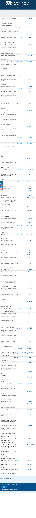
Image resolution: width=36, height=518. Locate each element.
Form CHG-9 (19, 143)
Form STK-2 (19, 75)
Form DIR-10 (29, 391)
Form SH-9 (29, 252)
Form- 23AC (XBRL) (30, 444)
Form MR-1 (29, 322)
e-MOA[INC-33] (30, 192)
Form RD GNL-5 (20, 57)
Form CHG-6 (19, 139)
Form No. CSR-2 (30, 371)
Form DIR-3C (29, 18)
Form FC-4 (29, 267)
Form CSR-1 (29, 174)
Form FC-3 (29, 126)
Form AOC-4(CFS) (20, 344)
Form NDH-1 (29, 399)
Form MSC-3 (29, 269)
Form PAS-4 (19, 411)
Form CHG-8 (19, 61)
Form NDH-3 (29, 403)
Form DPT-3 (19, 234)
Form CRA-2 (29, 31)
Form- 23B (29, 469)
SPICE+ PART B (30, 213)
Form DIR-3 (29, 155)
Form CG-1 (19, 27)
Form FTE (19, 95)
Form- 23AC (29, 460)
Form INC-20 (29, 294)
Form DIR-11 (29, 261)
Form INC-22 (29, 107)
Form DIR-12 (29, 118)
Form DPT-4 (19, 244)
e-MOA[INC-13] (30, 188)
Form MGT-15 (29, 286)
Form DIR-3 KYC (20, 169)
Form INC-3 (29, 101)
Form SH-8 (29, 250)
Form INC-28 (29, 298)
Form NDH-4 (29, 218)
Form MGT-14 (29, 257)
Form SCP (19, 308)
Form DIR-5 (29, 158)
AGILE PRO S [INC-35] (31, 197)
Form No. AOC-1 (29, 357)
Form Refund (19, 383)
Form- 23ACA (29, 464)
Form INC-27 (29, 110)
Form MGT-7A (29, 341)
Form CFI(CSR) (30, 301)
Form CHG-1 (19, 133)
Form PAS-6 (29, 414)
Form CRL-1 (29, 21)
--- (27, 411)
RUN (28, 206)
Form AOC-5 (29, 288)
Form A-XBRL (29, 431)
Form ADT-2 (19, 37)
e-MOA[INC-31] (30, 190)
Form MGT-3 (29, 281)
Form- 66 (28, 471)
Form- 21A (29, 456)
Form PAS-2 (29, 409)
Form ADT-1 (29, 236)
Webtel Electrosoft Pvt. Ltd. (11, 489)
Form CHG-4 (19, 137)
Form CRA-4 (29, 230)
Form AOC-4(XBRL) (21, 333)
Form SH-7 (29, 114)
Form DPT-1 (19, 395)
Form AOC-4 (19, 348)
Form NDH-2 (29, 55)
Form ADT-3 (29, 240)
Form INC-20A (29, 292)
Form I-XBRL (29, 425)
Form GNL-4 (29, 377)
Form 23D (29, 438)
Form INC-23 (29, 44)
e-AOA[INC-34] (29, 195)
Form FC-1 (29, 183)
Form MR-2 (29, 313)
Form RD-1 (29, 53)
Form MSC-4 (29, 86)
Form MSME (19, 225)
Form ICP (19, 306)
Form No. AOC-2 (29, 362)
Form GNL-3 (29, 150)
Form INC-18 (29, 41)
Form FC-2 (29, 123)
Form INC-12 (29, 91)
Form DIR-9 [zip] (20, 388)
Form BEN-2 (29, 222)
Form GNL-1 (19, 88)
